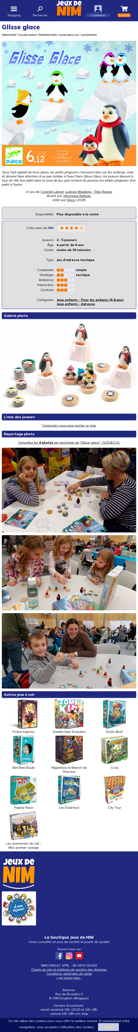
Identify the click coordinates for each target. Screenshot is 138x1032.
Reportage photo (48, 34)
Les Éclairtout (69, 793)
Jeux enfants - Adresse (76, 304)
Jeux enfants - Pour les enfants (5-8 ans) (90, 300)
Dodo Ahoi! (114, 717)
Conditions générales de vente (69, 974)
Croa (114, 753)
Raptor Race (23, 793)
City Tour (114, 793)
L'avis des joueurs (19, 417)
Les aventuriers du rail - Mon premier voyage (23, 830)
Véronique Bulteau (77, 196)
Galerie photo (9, 34)
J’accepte (108, 1027)
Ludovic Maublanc (78, 192)
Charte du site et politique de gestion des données (69, 969)
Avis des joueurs (27, 34)
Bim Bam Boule (23, 753)
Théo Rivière (103, 192)
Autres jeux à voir (69, 34)
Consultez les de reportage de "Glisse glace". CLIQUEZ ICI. (69, 442)
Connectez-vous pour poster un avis (69, 425)
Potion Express (23, 717)
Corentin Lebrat (52, 192)
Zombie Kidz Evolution (69, 717)
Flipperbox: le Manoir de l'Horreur (69, 755)
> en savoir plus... (69, 978)
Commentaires (89, 34)
